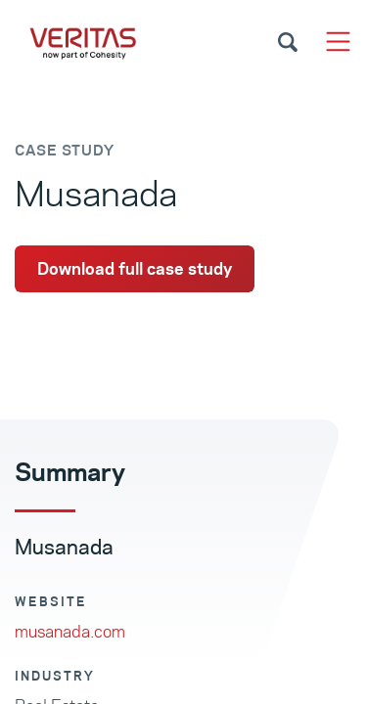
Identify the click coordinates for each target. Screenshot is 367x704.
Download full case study (134, 269)
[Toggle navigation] (338, 42)
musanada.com (70, 631)
